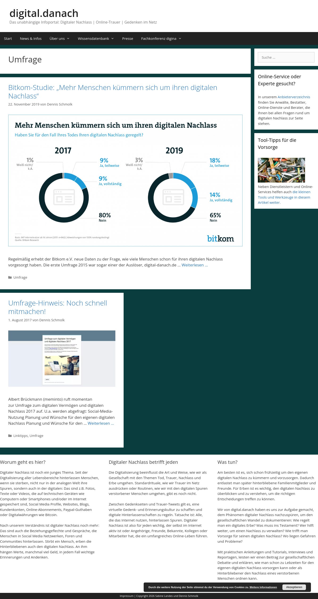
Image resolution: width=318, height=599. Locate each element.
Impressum (127, 596)
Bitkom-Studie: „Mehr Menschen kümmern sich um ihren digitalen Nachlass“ (112, 91)
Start (8, 38)
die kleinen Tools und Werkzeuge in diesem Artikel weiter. (284, 197)
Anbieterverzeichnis (294, 96)
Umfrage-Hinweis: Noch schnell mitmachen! (57, 307)
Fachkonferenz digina (163, 38)
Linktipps (20, 435)
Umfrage (20, 277)
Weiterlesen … (195, 265)
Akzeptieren (294, 587)
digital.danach (44, 13)
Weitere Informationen (263, 587)
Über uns (62, 38)
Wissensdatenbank (98, 38)
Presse (127, 38)
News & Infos (31, 38)
